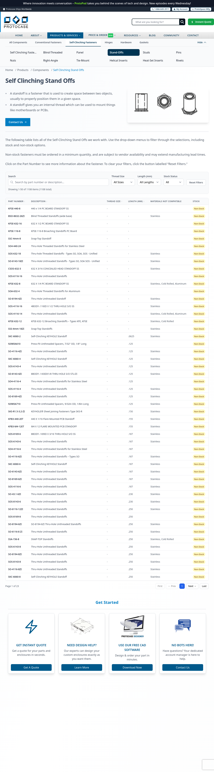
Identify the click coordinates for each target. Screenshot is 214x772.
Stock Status (170, 176)
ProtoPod (80, 3)
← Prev (172, 586)
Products (22, 70)
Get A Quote (31, 667)
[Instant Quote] (201, 22)
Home (9, 70)
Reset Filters (196, 182)
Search (12, 176)
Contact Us (18, 122)
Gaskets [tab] (144, 42)
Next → (192, 586)
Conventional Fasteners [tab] (48, 42)
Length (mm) (145, 176)
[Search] (158, 22)
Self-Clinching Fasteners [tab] (83, 42)
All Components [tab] (18, 42)
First (160, 586)
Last (204, 586)
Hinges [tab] (109, 42)
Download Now (132, 667)
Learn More (82, 667)
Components (41, 70)
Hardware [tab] (126, 42)
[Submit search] (182, 22)
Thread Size (118, 176)
